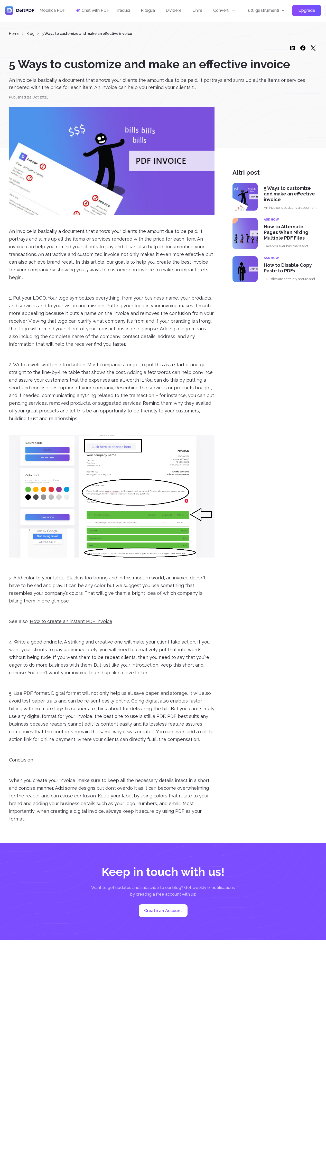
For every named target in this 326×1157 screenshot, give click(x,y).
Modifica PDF (52, 10)
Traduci (123, 10)
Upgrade (306, 11)
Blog (30, 34)
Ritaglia (148, 10)
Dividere (174, 10)
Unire (197, 10)
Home (14, 34)
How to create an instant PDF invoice (71, 621)
